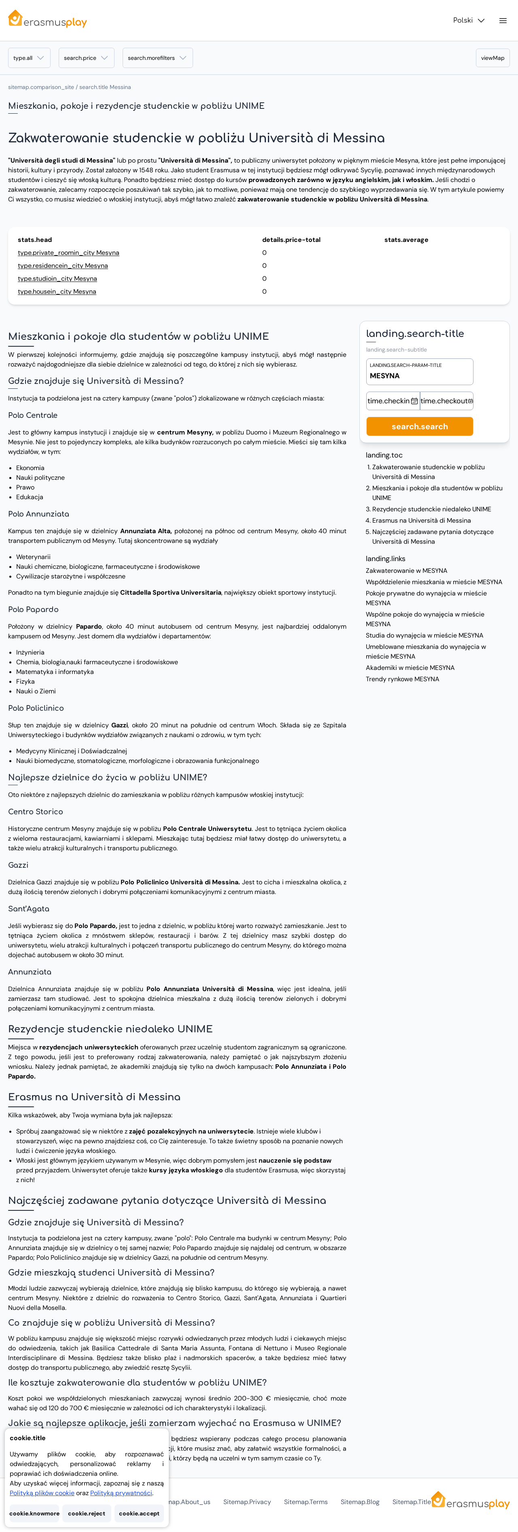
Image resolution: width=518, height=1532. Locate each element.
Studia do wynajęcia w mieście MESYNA (425, 635)
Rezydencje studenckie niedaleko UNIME (431, 509)
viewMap (493, 57)
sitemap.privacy (247, 1502)
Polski (469, 20)
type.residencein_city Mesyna (63, 265)
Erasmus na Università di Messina (421, 520)
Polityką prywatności (121, 1493)
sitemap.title (412, 1502)
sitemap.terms (306, 1502)
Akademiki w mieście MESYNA (410, 667)
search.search (420, 426)
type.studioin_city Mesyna (57, 278)
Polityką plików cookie (42, 1493)
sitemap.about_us (182, 1502)
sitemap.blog (360, 1502)
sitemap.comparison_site (41, 87)
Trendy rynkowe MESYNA (402, 679)
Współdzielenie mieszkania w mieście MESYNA (434, 582)
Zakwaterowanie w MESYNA (407, 570)
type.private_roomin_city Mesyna (68, 252)
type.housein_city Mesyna (57, 291)
